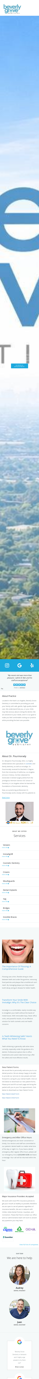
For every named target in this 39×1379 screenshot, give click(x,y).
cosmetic (29, 764)
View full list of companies (28, 1244)
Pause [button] (2, 689)
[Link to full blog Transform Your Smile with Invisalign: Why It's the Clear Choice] (19, 1001)
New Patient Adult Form (10, 1094)
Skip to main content (10, 1)
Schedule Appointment (19, 365)
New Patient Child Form (10, 1098)
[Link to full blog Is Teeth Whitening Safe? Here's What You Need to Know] (19, 1037)
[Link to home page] (16, 9)
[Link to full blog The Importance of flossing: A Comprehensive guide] (19, 956)
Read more (6, 797)
